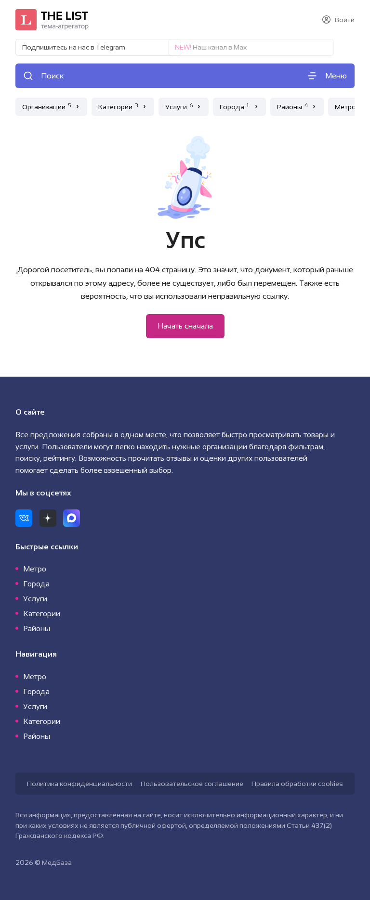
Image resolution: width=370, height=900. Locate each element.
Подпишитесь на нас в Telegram (73, 47)
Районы (36, 628)
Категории (41, 613)
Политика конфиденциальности (79, 783)
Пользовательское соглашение (192, 783)
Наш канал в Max (191, 47)
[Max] (71, 517)
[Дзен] (48, 517)
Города (36, 584)
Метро (34, 569)
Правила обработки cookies (297, 783)
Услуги (35, 599)
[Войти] (338, 19)
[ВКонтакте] (23, 517)
